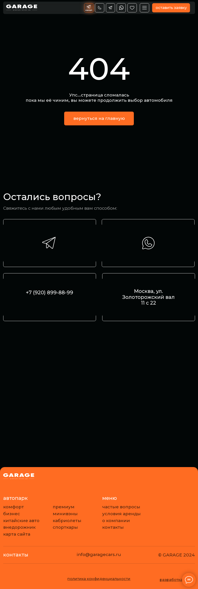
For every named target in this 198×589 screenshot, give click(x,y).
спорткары (65, 527)
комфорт (13, 506)
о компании (116, 520)
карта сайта (16, 534)
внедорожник (19, 527)
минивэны (65, 513)
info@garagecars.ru (99, 554)
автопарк (15, 498)
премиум (63, 506)
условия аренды (121, 513)
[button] (171, 8)
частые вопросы (121, 506)
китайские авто (21, 520)
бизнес (11, 513)
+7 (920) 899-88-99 (49, 292)
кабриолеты (67, 520)
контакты (113, 527)
